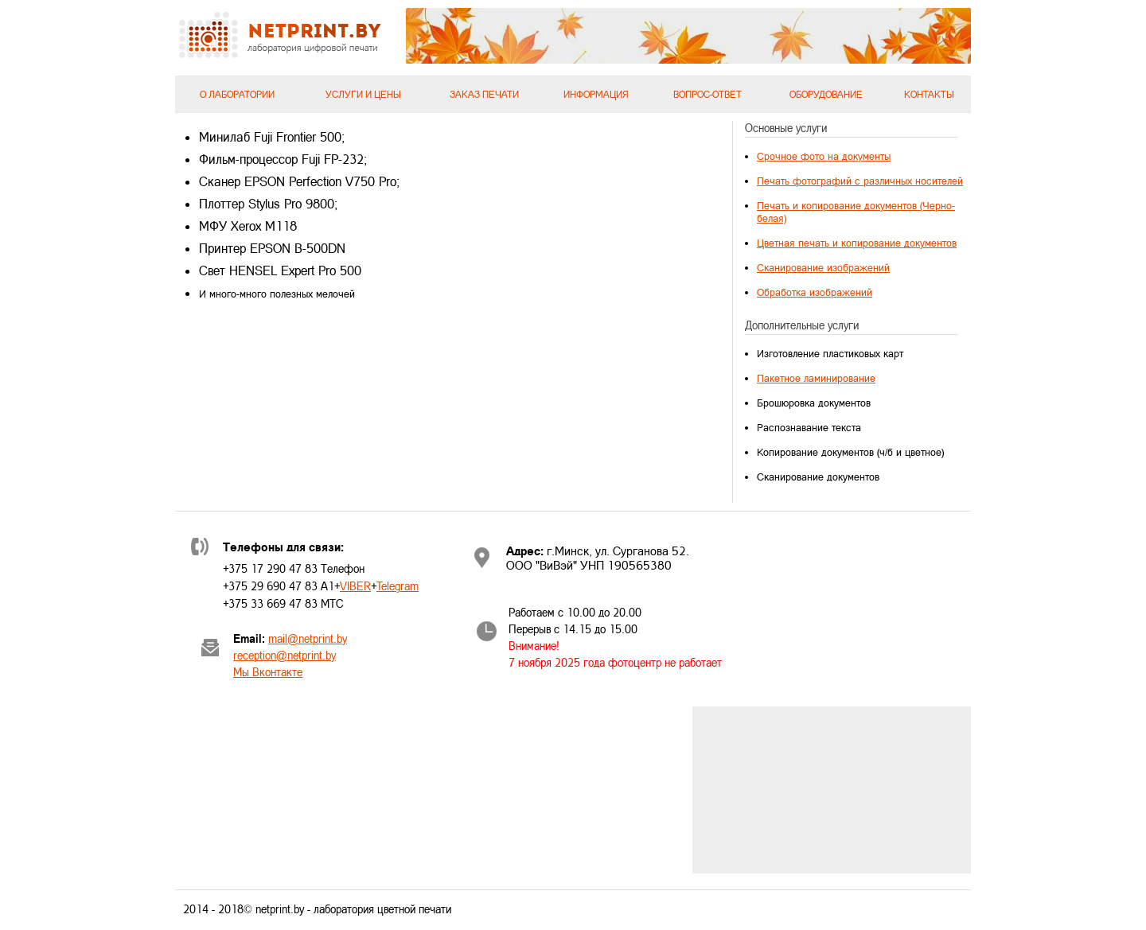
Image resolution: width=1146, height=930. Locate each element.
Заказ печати (484, 94)
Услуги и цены (363, 94)
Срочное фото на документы (824, 156)
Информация (596, 94)
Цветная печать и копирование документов (857, 242)
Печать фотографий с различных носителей (860, 180)
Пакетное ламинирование (816, 378)
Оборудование (826, 94)
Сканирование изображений (823, 267)
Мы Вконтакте (267, 672)
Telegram (397, 586)
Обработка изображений (814, 292)
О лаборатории (237, 94)
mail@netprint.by (307, 638)
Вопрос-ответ (707, 94)
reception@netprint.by (284, 655)
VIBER (355, 586)
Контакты (929, 94)
